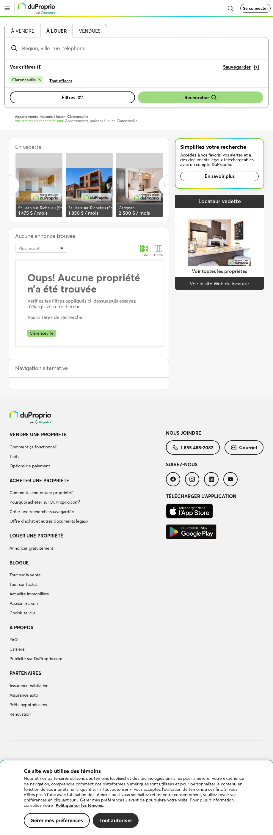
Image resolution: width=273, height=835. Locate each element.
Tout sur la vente (25, 575)
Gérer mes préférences (56, 820)
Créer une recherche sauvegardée (42, 511)
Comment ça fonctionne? (33, 447)
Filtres (72, 97)
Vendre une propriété (38, 434)
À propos (21, 627)
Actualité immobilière (29, 594)
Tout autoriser (115, 820)
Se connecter (255, 8)
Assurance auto (24, 695)
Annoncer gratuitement (31, 548)
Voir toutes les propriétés (219, 271)
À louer (56, 31)
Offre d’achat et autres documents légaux (49, 521)
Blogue (19, 563)
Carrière (17, 649)
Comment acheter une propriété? (41, 492)
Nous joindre (183, 433)
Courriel (244, 447)
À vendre (22, 31)
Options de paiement (30, 466)
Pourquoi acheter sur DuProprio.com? (45, 502)
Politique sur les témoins (79, 805)
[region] (136, 797)
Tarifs (14, 456)
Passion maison (24, 603)
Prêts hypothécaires (28, 704)
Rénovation (20, 714)
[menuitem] (88, 451)
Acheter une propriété (39, 480)
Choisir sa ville (23, 613)
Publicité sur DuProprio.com (36, 658)
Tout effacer (60, 80)
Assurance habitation (29, 685)
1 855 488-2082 (192, 447)
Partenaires (25, 673)
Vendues (90, 31)
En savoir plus (220, 176)
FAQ (14, 639)
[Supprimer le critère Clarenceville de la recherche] (26, 79)
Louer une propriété (36, 536)
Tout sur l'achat (24, 584)
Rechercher (200, 97)
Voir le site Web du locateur (219, 284)
